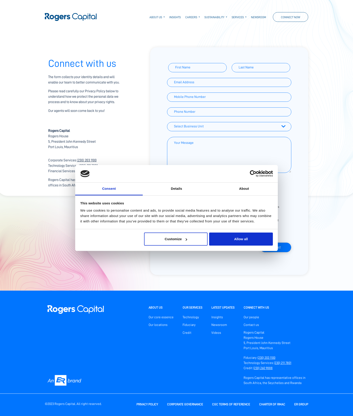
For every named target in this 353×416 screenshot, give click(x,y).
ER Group (301, 404)
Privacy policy (147, 404)
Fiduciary (189, 325)
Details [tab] (176, 188)
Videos (216, 333)
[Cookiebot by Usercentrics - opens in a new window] (253, 173)
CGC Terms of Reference (231, 404)
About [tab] (244, 188)
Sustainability (214, 17)
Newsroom (258, 17)
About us (156, 17)
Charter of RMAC (272, 404)
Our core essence (161, 317)
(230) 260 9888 (263, 368)
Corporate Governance (185, 404)
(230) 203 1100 (87, 160)
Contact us (251, 325)
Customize (176, 239)
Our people (251, 317)
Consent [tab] (109, 188)
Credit (187, 333)
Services (238, 17)
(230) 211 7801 (282, 363)
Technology (191, 317)
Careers (191, 17)
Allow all (241, 239)
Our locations (158, 325)
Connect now (290, 17)
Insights (175, 17)
